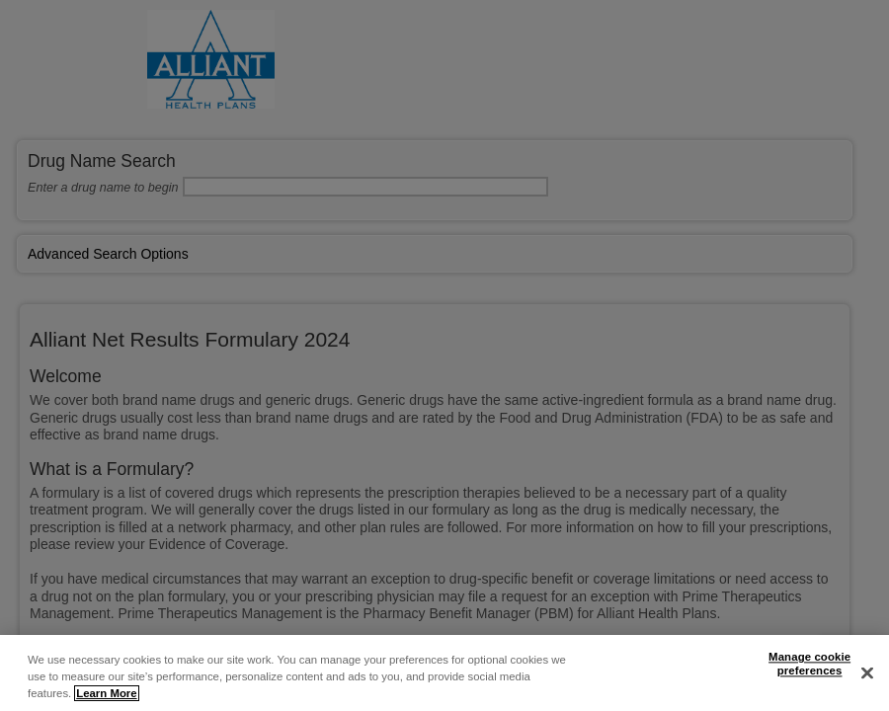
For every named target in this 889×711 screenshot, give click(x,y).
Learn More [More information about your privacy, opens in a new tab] (106, 693)
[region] (444, 673)
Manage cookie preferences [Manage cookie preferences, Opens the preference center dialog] (809, 664)
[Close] (867, 673)
